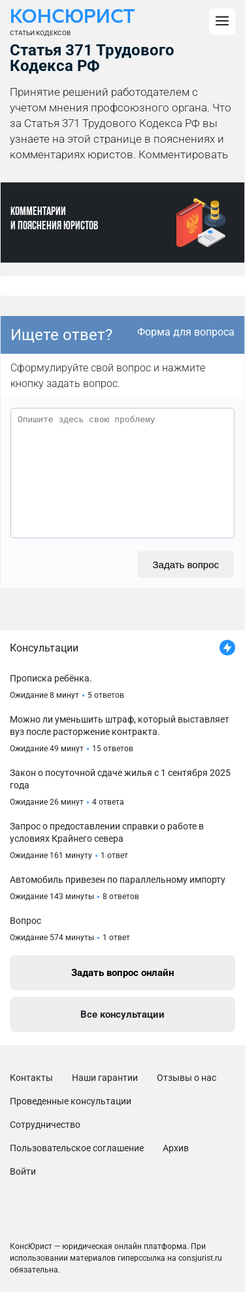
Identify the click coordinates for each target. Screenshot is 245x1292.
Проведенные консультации (70, 1101)
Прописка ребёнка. (51, 678)
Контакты (31, 1077)
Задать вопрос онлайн (122, 973)
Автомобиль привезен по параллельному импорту (117, 879)
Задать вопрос (186, 564)
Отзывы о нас (186, 1077)
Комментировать (183, 154)
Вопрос (25, 920)
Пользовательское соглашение (77, 1148)
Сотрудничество (45, 1124)
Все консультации (122, 1014)
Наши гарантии (105, 1077)
